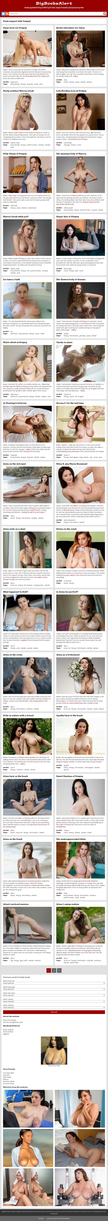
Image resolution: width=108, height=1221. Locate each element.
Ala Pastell (91, 881)
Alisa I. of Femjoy (24, 818)
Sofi (20, 634)
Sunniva (26, 451)
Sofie (39, 760)
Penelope (14, 455)
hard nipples (74, 457)
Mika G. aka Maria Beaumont (71, 464)
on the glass (92, 389)
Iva (22, 321)
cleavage (67, 145)
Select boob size (9, 981)
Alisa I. (13, 516)
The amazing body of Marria (71, 154)
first (28, 271)
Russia (101, 451)
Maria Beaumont (69, 510)
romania (41, 145)
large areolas (83, 457)
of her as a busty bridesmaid (72, 703)
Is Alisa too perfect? (67, 592)
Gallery (75, 76)
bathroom (14, 334)
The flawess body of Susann (70, 279)
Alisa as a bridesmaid (68, 655)
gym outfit (23, 960)
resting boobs (39, 585)
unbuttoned (32, 208)
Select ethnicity (8, 1005)
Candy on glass (64, 342)
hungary (34, 518)
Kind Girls (6, 1075)
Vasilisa (66, 830)
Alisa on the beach (12, 839)
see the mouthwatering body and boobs (75, 450)
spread (89, 82)
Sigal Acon (25, 72)
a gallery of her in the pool (30, 640)
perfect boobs (32, 145)
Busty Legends (8, 1030)
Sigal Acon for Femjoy (15, 28)
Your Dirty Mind (8, 1073)
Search (54, 1012)
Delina (58, 573)
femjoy (23, 84)
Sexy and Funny (8, 1083)
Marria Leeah (15, 143)
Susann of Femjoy (80, 321)
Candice (98, 384)
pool (18, 648)
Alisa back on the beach (15, 776)
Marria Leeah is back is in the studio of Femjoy (24, 133)
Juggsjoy (6, 1034)
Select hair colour (9, 993)
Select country (8, 999)
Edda (78, 885)
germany (82, 336)
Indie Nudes (7, 1077)
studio (95, 709)
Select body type (9, 987)
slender (83, 82)
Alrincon (6, 1079)
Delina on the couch (66, 529)
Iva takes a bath (11, 279)
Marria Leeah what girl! (15, 216)
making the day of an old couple (33, 512)
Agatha (69, 757)
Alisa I (8, 508)
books (66, 82)
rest (9, 573)
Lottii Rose (67, 581)
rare (91, 457)
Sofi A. (13, 646)
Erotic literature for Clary (70, 28)
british (66, 583)
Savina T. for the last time (70, 403)
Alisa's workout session (15, 904)
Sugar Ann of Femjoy (67, 216)
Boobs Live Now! (54, 1066)
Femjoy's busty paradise (27, 757)
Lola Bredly (68, 143)
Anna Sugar (68, 269)
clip (12, 960)
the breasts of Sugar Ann (95, 258)
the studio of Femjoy (63, 825)
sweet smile (74, 963)
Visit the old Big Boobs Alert (13, 1022)
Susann (66, 334)
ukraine (43, 396)
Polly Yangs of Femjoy (15, 154)
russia (36, 84)
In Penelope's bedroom (14, 403)
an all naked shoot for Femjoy (35, 76)
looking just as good (36, 508)
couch (66, 271)
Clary (63, 70)
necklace (93, 895)
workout (38, 960)
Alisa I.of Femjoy (77, 946)
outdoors (29, 709)
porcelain (59, 263)
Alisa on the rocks (12, 655)
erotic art (14, 585)
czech (66, 832)
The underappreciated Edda (71, 839)
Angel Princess (35, 510)
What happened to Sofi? (15, 592)
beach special (35, 881)
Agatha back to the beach (69, 715)
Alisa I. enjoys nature (67, 904)
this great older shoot (64, 887)
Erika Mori (13, 202)
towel (42, 334)
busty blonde (15, 84)
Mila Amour (14, 394)
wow (41, 84)
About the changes (9, 1020)
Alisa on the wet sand (14, 464)
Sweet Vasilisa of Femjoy (69, 776)
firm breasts (74, 336)
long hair (30, 84)
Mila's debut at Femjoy (15, 342)
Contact (41, 1218)
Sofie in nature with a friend (18, 715)
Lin (82, 953)
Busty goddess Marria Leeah (18, 91)
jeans (88, 336)
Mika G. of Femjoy (79, 506)
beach (13, 518)
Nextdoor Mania (9, 1081)
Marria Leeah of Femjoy (16, 258)
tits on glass (79, 396)
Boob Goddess (8, 1032)
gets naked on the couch (75, 575)
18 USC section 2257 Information (58, 1218)
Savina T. (65, 445)
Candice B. (67, 394)
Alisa (9, 571)
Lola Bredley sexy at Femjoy (71, 91)
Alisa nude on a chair (14, 529)
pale (76, 271)
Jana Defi (82, 881)
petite (72, 396)
